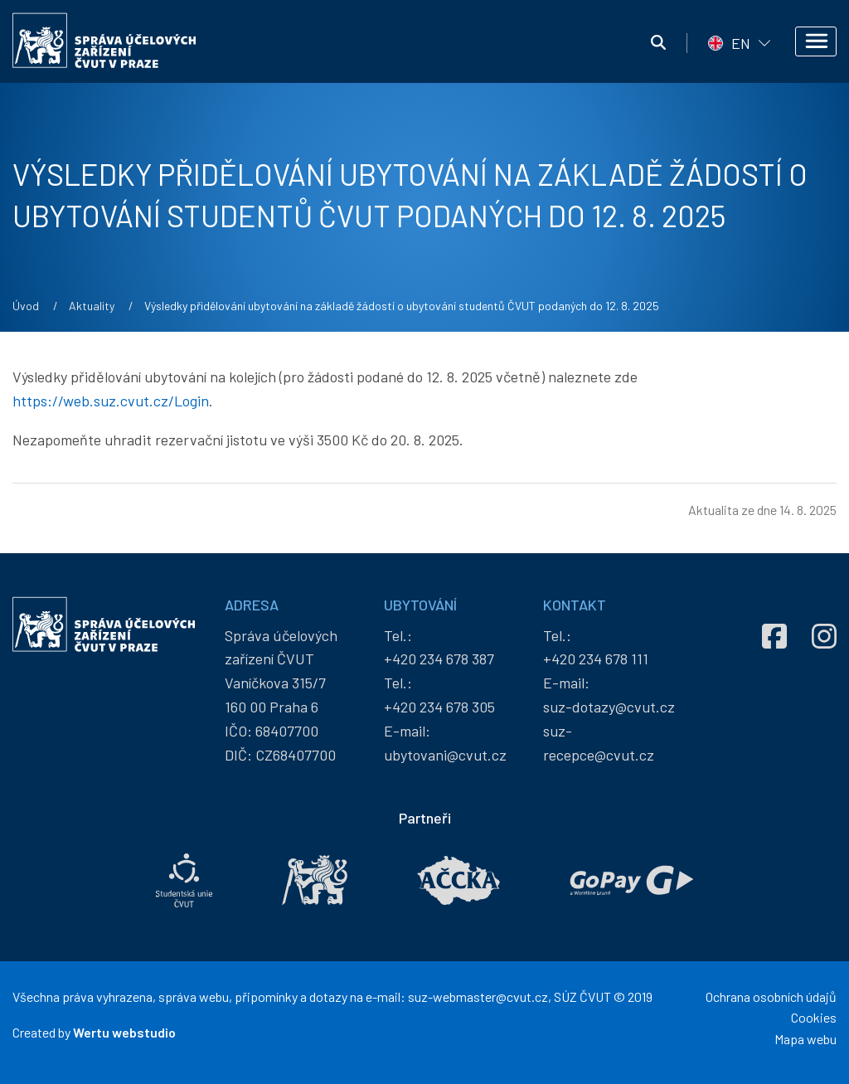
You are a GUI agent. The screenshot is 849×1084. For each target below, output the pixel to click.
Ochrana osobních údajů (771, 996)
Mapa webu (805, 1039)
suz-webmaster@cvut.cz (478, 996)
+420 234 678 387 (439, 658)
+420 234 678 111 (595, 658)
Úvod (25, 306)
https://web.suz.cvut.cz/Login (110, 400)
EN (740, 43)
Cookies (814, 1017)
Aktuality (91, 306)
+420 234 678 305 (439, 707)
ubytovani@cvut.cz (445, 755)
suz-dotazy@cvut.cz (609, 707)
